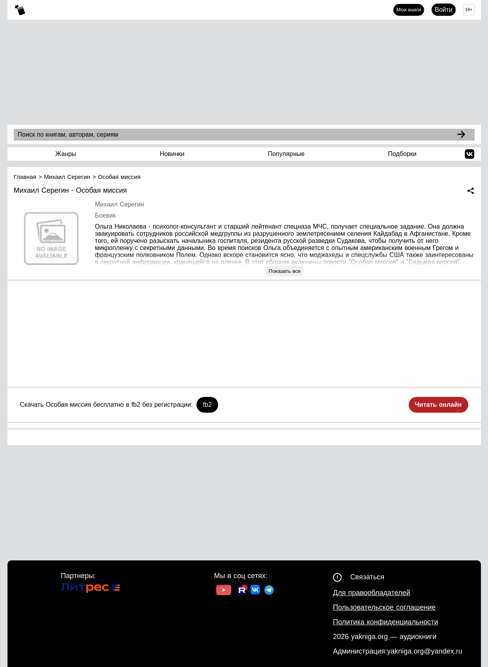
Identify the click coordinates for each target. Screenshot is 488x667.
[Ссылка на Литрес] (90, 589)
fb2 (207, 404)
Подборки (402, 153)
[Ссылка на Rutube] (242, 591)
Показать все (285, 271)
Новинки (172, 153)
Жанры (65, 153)
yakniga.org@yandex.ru (424, 651)
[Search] (461, 135)
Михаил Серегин (119, 204)
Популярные (286, 153)
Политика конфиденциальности (385, 622)
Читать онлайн (438, 404)
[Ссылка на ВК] (256, 591)
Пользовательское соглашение (384, 607)
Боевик (105, 215)
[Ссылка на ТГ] (269, 591)
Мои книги (408, 10)
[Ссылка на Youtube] (224, 591)
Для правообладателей (371, 593)
